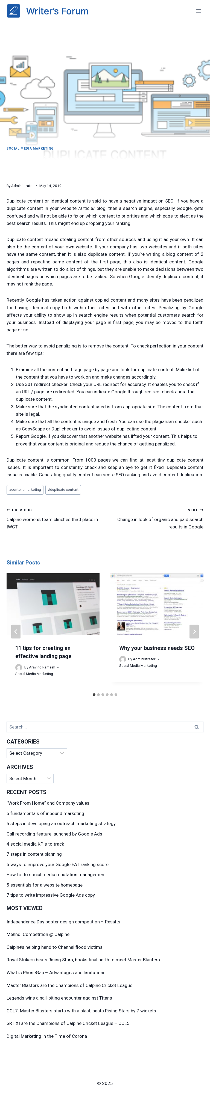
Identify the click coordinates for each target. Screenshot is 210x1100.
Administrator (22, 185)
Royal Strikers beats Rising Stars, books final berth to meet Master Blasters (83, 959)
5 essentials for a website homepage (45, 885)
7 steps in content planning (34, 854)
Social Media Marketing (30, 148)
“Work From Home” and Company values (48, 803)
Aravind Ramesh (42, 667)
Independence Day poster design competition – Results (63, 921)
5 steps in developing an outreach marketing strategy (61, 823)
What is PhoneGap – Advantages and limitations (56, 972)
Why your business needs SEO (157, 648)
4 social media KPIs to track (35, 844)
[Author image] (18, 667)
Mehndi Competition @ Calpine (38, 934)
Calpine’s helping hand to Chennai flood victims (55, 947)
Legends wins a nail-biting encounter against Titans (59, 998)
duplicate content (63, 489)
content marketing (25, 489)
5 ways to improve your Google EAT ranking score (58, 864)
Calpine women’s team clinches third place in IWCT (53, 518)
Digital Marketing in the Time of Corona (47, 1036)
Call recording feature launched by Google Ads (54, 834)
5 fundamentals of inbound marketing (45, 813)
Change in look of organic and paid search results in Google (156, 518)
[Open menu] (198, 11)
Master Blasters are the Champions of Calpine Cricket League (69, 985)
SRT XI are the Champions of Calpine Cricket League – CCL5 (68, 1023)
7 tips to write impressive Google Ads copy (51, 895)
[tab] (94, 694)
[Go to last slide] (16, 632)
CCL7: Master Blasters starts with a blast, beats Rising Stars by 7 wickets (81, 1010)
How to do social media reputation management (56, 874)
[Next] (194, 632)
